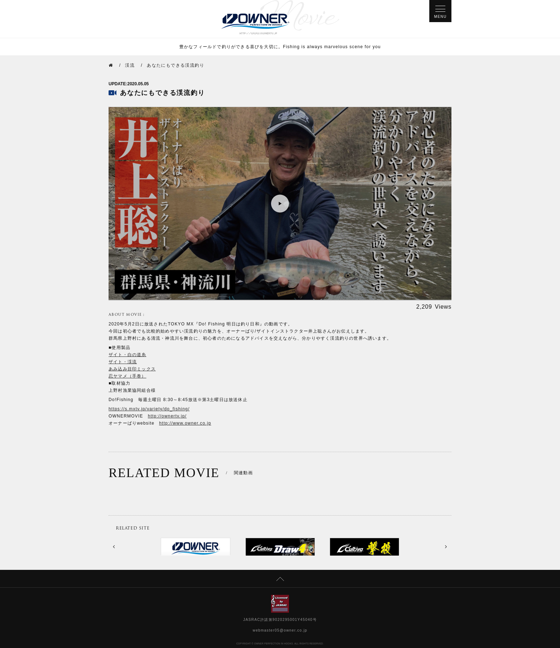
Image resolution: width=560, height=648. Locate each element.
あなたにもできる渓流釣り (175, 65)
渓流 (130, 65)
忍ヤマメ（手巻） (127, 376)
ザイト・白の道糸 (127, 354)
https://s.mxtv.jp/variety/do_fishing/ (149, 408)
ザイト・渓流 (123, 361)
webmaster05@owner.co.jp (280, 630)
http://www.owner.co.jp (185, 423)
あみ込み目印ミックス (132, 368)
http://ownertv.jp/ (167, 416)
